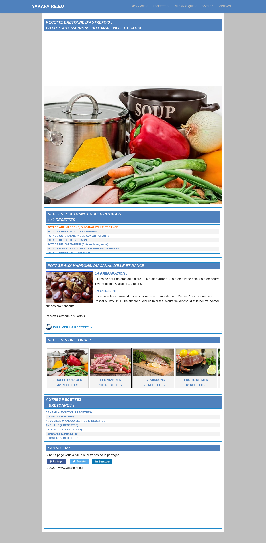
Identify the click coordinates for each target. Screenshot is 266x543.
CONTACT (225, 6)
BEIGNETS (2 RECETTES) (62, 438)
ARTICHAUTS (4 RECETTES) (64, 429)
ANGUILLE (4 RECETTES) (62, 425)
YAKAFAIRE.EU (48, 6)
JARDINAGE (138, 6)
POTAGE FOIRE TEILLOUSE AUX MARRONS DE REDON (83, 248)
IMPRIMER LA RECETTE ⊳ (69, 327)
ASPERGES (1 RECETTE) (62, 433)
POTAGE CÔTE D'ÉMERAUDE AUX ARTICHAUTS (78, 235)
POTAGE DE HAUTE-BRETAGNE (68, 240)
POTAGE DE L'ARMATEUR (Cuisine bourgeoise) (77, 244)
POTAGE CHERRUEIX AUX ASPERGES (72, 231)
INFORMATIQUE (185, 6)
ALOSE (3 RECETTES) (60, 416)
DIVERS (208, 6)
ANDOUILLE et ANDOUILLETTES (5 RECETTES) (76, 420)
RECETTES (161, 6)
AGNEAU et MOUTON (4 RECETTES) (69, 412)
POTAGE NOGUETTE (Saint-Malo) (68, 252)
